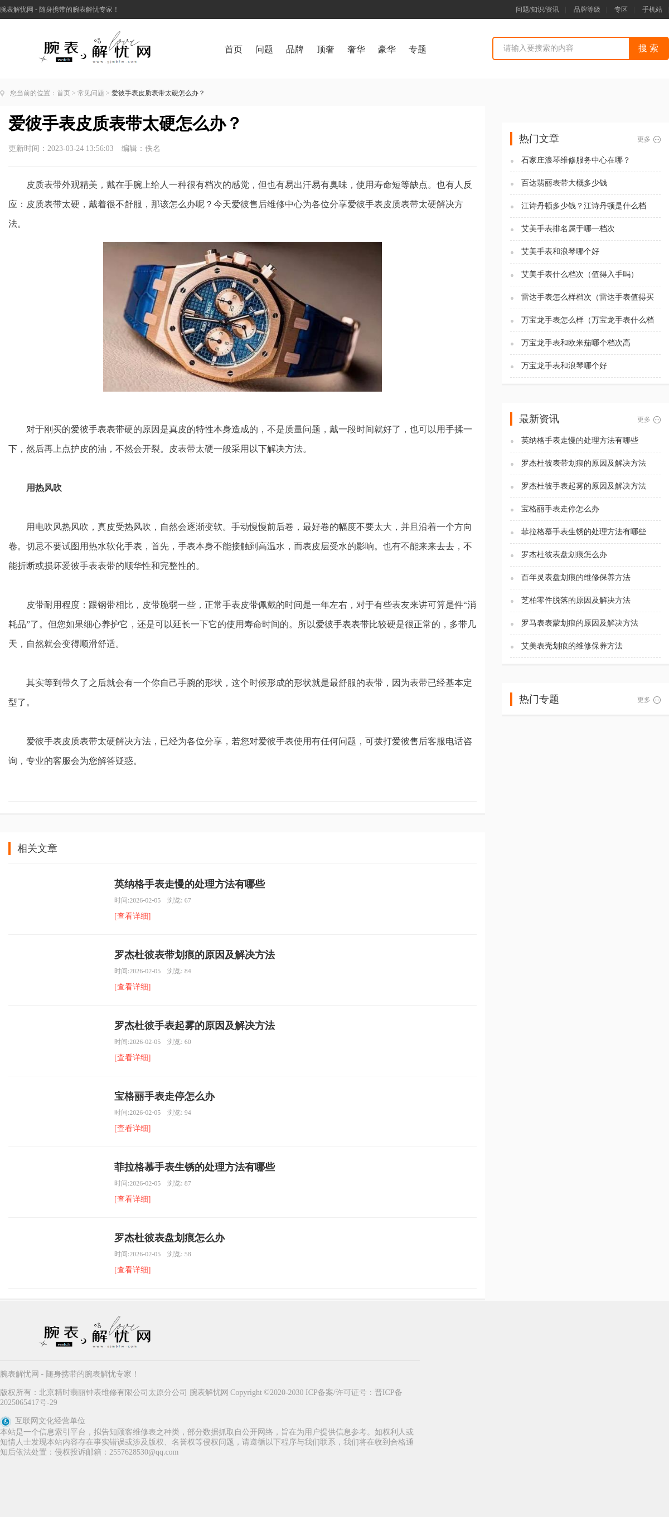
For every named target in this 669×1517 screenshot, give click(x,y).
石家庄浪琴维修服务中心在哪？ (576, 160)
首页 (234, 49)
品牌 (295, 49)
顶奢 (325, 49)
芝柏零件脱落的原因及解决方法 (576, 600)
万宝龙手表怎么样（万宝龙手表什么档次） (587, 320)
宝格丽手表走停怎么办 (164, 1096)
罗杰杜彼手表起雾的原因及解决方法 (194, 1025)
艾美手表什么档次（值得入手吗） (579, 274)
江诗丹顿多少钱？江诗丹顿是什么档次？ (583, 206)
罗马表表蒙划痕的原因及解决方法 (579, 623)
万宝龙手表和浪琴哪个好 (564, 366)
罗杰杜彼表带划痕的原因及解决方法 (194, 954)
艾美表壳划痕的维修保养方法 (572, 646)
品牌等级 (587, 9)
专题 (417, 49)
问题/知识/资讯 (538, 9)
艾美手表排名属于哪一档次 (568, 229)
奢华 (356, 49)
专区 (621, 9)
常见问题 (90, 93)
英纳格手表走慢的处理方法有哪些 (189, 884)
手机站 (652, 9)
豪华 (387, 49)
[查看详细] (132, 916)
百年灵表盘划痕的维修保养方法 (576, 577)
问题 (264, 49)
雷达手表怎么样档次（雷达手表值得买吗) (587, 298)
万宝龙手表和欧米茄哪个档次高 (576, 343)
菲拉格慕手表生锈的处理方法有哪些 (194, 1167)
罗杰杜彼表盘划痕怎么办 (169, 1237)
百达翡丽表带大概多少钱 (564, 183)
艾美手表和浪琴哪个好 (560, 251)
